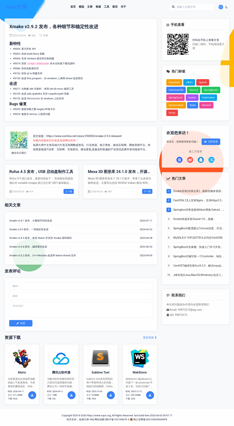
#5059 (16, 109)
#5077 (16, 88)
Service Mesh (176, 105)
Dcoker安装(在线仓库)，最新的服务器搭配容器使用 (198, 191)
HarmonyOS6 (176, 89)
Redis (193, 105)
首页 (73, 7)
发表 (20, 323)
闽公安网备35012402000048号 (148, 419)
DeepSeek (174, 82)
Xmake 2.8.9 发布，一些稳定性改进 (28, 229)
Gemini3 (206, 105)
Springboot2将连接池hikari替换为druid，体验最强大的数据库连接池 (198, 210)
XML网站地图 (96, 419)
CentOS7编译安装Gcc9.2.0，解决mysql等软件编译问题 (198, 266)
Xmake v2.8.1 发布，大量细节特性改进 (30, 220)
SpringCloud (175, 97)
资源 (98, 7)
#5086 (16, 68)
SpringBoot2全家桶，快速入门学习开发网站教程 (198, 247)
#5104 (16, 78)
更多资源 (150, 337)
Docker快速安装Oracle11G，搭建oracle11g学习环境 (193, 219)
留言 (115, 7)
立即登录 (211, 141)
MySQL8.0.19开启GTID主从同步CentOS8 (197, 237)
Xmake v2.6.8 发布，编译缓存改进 (28, 246)
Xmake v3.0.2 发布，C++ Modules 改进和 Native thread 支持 (42, 255)
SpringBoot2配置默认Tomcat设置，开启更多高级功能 (198, 229)
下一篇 (147, 191)
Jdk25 (189, 82)
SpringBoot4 (211, 89)
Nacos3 (193, 89)
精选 (81, 7)
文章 (89, 7)
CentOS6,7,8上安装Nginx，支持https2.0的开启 (198, 201)
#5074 (16, 63)
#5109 (16, 93)
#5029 (16, 114)
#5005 (16, 48)
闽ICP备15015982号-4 (117, 419)
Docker (192, 97)
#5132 (16, 98)
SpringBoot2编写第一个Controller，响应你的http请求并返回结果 (198, 257)
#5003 (16, 53)
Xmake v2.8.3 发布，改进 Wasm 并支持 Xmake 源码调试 (40, 237)
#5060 (16, 58)
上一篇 (68, 191)
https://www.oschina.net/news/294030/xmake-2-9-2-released (83, 136)
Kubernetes (208, 97)
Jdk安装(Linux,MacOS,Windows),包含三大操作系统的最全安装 (198, 275)
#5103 (16, 73)
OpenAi (203, 82)
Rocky (172, 112)
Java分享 (16, 7)
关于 (123, 7)
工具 (106, 7)
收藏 (43, 35)
